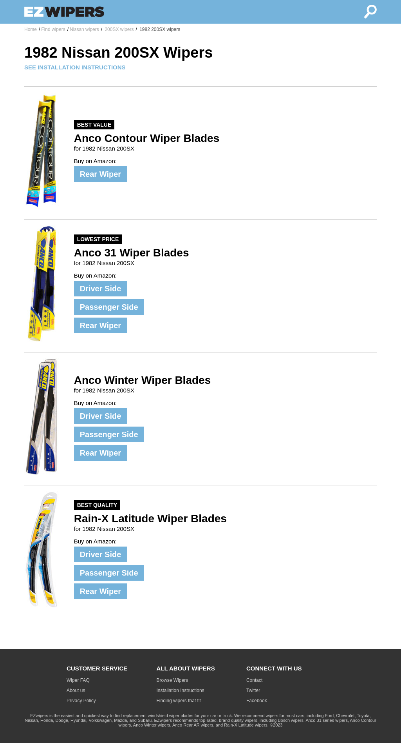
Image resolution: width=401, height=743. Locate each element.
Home (30, 29)
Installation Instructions (180, 690)
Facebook (256, 700)
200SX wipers (118, 29)
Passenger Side (109, 307)
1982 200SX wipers (159, 29)
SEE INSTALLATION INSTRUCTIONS (75, 67)
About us (76, 690)
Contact (254, 680)
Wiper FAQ (78, 680)
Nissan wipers (84, 29)
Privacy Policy (81, 700)
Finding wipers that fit (179, 700)
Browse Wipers (172, 680)
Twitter (253, 690)
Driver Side (100, 288)
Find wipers (53, 29)
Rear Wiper (100, 174)
